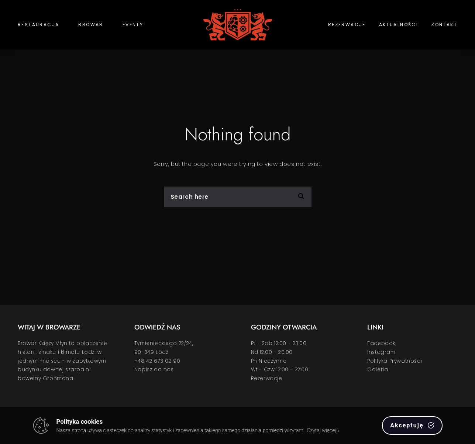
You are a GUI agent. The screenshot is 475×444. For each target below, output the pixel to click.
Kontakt (444, 24)
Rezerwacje (347, 24)
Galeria (377, 369)
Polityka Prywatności (394, 361)
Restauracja (38, 24)
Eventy (133, 24)
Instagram (381, 352)
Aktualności (398, 24)
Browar (90, 24)
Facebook (381, 343)
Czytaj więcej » (323, 430)
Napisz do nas (154, 369)
